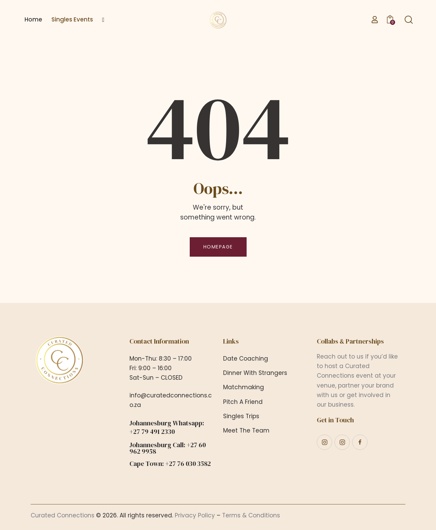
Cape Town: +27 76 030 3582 (170, 463)
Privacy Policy (195, 515)
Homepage (218, 246)
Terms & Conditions (251, 515)
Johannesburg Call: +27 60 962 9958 (167, 448)
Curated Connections (62, 515)
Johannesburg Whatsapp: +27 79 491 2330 (166, 427)
